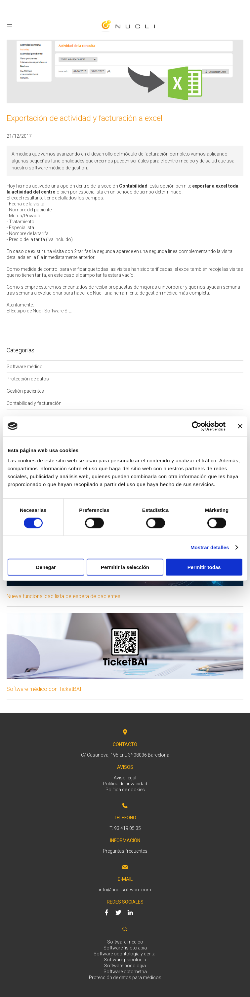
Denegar (46, 567)
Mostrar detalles (209, 547)
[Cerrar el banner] (240, 426)
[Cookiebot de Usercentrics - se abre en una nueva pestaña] (197, 426)
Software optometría (125, 971)
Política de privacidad (125, 783)
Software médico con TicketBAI (44, 689)
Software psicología (125, 959)
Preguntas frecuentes (125, 851)
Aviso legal (125, 777)
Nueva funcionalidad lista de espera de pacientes (63, 596)
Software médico (125, 941)
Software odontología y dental (125, 953)
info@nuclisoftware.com (125, 889)
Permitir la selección (125, 567)
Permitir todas (204, 567)
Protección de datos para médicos (125, 977)
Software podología (125, 965)
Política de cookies (125, 789)
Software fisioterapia (125, 947)
